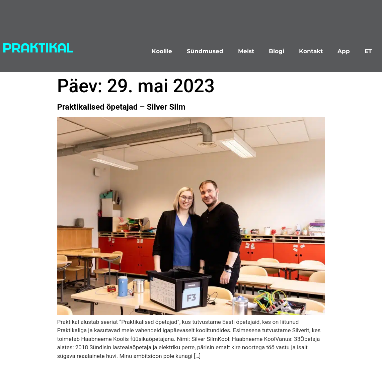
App (343, 51)
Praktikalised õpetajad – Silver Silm (121, 107)
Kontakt (311, 51)
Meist (246, 51)
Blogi (276, 51)
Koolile (162, 51)
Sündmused (205, 51)
